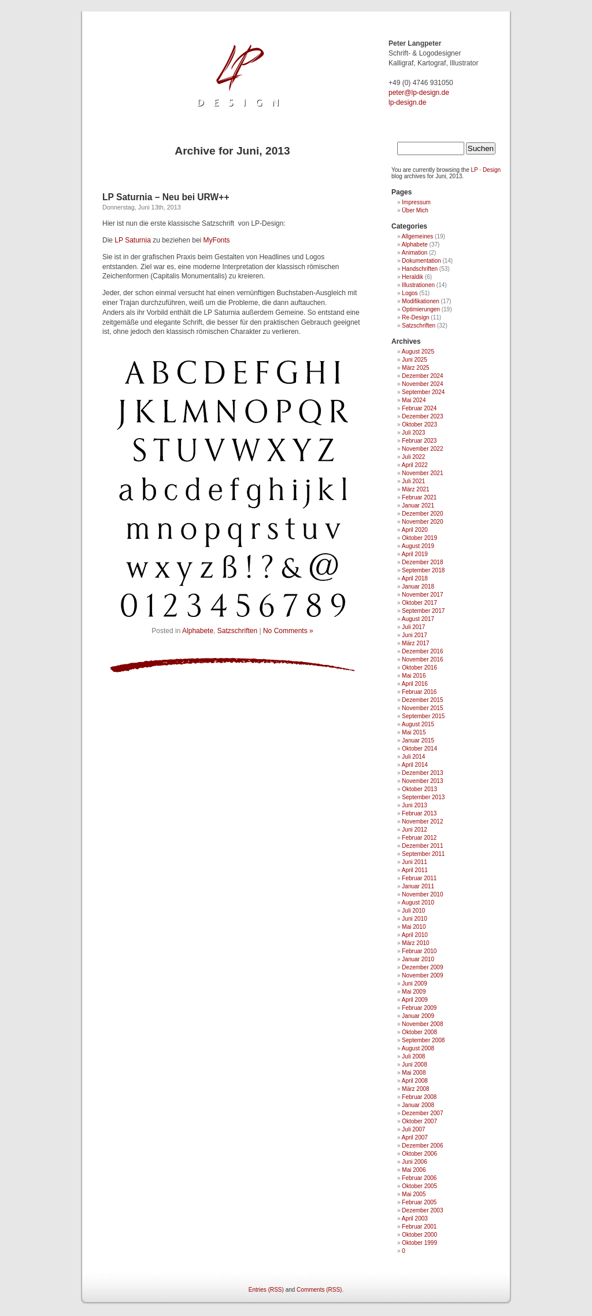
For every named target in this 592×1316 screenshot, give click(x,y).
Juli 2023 (413, 432)
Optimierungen (421, 309)
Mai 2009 (414, 991)
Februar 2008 (419, 1097)
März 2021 (415, 489)
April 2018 (415, 578)
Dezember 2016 (422, 651)
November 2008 (422, 1024)
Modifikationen (420, 301)
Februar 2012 (419, 838)
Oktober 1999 (419, 1243)
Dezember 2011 (422, 846)
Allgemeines (417, 236)
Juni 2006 (414, 1162)
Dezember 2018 (422, 562)
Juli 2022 (413, 457)
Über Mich (415, 210)
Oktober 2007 (419, 1121)
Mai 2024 (414, 400)
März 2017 (415, 643)
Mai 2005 (414, 1194)
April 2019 (415, 554)
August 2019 (418, 546)
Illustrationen (418, 285)
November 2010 (422, 894)
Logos (409, 293)
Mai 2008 (414, 1072)
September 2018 (423, 570)
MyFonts (217, 240)
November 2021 (422, 473)
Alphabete (197, 631)
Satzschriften (237, 631)
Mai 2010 (414, 927)
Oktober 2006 (419, 1153)
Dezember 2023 (422, 416)
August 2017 (418, 619)
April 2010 (415, 935)
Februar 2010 (419, 951)
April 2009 (415, 1000)
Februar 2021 (419, 497)
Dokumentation (421, 261)
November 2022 (422, 449)
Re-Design (415, 317)
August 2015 (418, 724)
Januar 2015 (418, 740)
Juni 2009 (414, 983)
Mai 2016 (414, 675)
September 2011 (423, 854)
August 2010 (418, 902)
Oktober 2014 (419, 748)
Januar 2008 (418, 1105)
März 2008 (415, 1089)
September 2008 (423, 1040)
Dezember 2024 (422, 376)
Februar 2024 (419, 408)
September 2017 (423, 611)
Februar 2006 (419, 1178)
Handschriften (420, 269)
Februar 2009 (419, 1008)
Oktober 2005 (419, 1186)
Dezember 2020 (422, 513)
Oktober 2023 (419, 424)
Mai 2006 (414, 1170)
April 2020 (415, 530)
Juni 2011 (414, 862)
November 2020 (422, 522)
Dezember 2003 (422, 1210)
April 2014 (415, 765)
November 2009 (422, 975)
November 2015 (422, 708)
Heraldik (412, 277)
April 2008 (415, 1081)
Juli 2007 (413, 1129)
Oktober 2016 (419, 667)
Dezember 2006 (422, 1145)
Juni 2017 (414, 635)
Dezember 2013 (422, 773)
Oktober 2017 (419, 603)
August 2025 (418, 351)
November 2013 (422, 781)
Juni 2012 (414, 829)
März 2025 (415, 368)
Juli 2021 (413, 481)
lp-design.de (407, 102)
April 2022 (415, 465)
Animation (414, 252)
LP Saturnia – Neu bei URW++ (166, 197)
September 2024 (423, 392)
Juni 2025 (414, 359)
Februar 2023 (419, 441)
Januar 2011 (418, 886)
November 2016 (422, 659)
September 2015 (423, 716)
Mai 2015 (414, 732)
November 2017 (422, 594)
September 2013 (423, 797)
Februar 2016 (419, 692)
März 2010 (415, 943)
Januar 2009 (418, 1016)
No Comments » (288, 631)
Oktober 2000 (419, 1235)
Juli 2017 (413, 627)
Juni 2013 (414, 805)
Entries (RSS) (266, 1289)
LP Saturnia (132, 240)
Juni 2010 (414, 919)
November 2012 (422, 821)
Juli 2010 (413, 910)
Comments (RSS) (319, 1289)
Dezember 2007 (422, 1113)
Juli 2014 (413, 756)
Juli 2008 (413, 1056)
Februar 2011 (419, 878)
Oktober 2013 (419, 789)
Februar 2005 (419, 1202)
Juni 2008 (414, 1064)
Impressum (416, 202)
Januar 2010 (418, 959)
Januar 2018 (418, 586)
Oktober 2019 (419, 538)
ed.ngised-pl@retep (418, 93)
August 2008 (418, 1048)
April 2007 (415, 1137)
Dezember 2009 (422, 967)
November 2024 (422, 384)
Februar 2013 (419, 813)
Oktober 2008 (419, 1032)
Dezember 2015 (422, 700)
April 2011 (415, 870)
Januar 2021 (418, 505)
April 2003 (415, 1218)
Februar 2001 (419, 1226)
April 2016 (415, 684)
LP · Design (486, 170)
